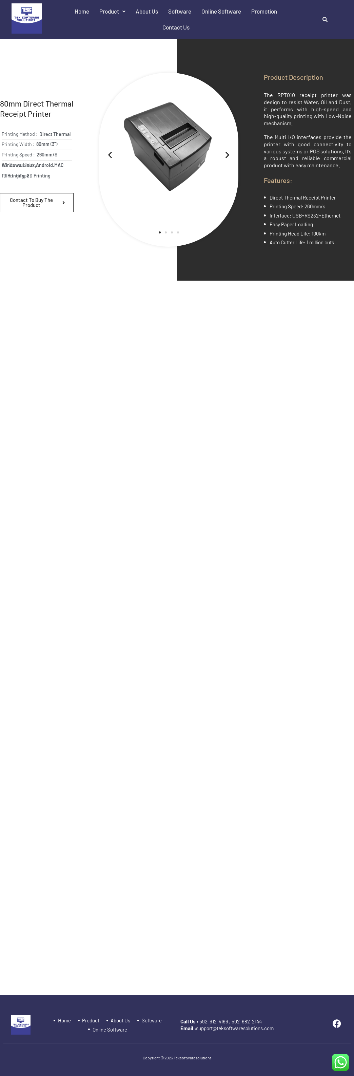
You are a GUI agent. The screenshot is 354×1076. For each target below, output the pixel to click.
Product (112, 11)
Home (82, 11)
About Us (147, 11)
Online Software (221, 11)
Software (179, 11)
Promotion (264, 11)
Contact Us (176, 27)
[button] (112, 11)
